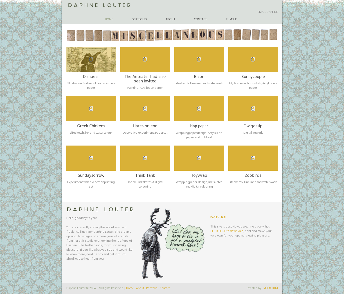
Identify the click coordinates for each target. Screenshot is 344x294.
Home (109, 19)
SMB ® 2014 (270, 288)
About (170, 19)
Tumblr (231, 19)
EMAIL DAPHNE (268, 12)
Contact (200, 19)
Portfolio (139, 19)
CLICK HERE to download (226, 231)
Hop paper (199, 125)
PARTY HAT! (218, 217)
